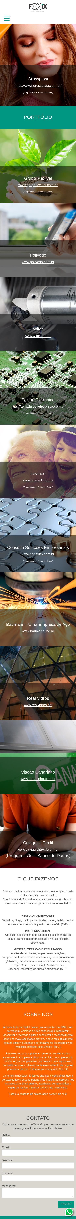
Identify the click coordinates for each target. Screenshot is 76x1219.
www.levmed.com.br (38, 480)
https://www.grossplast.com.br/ (38, 85)
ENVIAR (66, 1204)
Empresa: (7, 1173)
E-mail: (6, 1147)
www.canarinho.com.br (38, 779)
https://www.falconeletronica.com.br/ (38, 406)
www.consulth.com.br (38, 554)
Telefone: (7, 1160)
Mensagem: (9, 1186)
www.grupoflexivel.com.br (38, 185)
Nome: (6, 1134)
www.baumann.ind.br (38, 631)
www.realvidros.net (38, 705)
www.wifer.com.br (38, 336)
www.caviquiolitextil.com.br (38, 849)
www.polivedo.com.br (38, 262)
